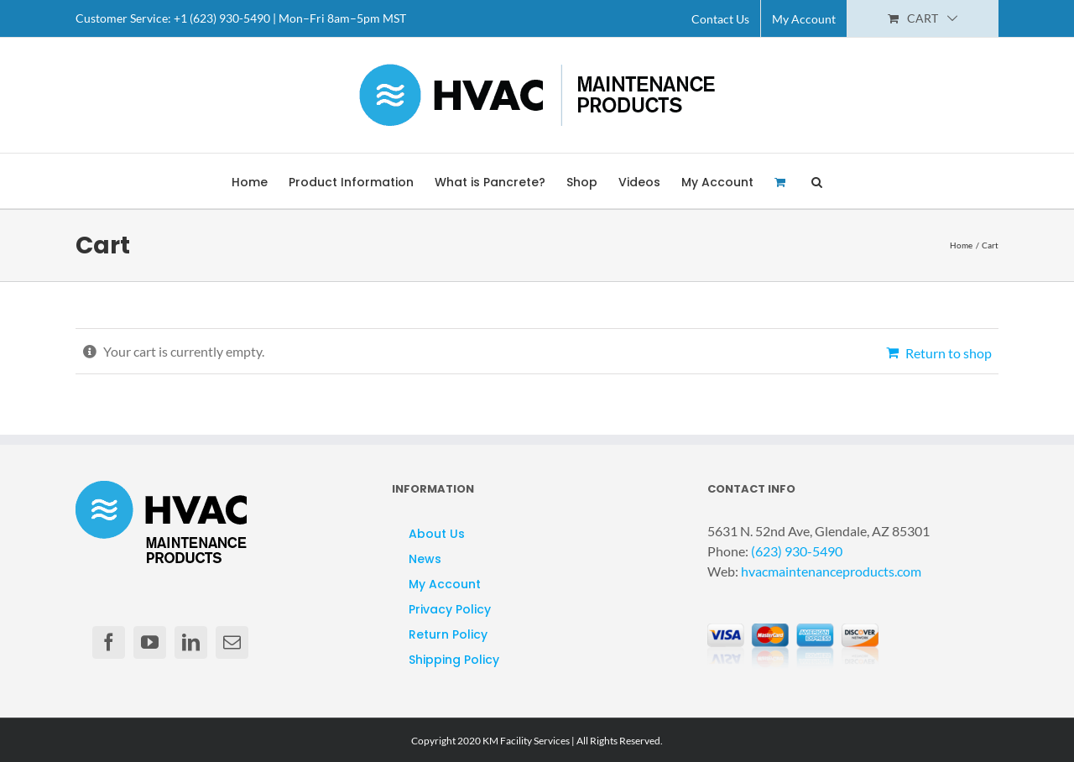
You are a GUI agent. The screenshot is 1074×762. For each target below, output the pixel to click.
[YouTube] (149, 642)
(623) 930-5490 (796, 551)
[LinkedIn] (191, 642)
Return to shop (948, 353)
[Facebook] (108, 642)
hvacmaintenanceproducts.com (831, 571)
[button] (816, 181)
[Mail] (232, 642)
